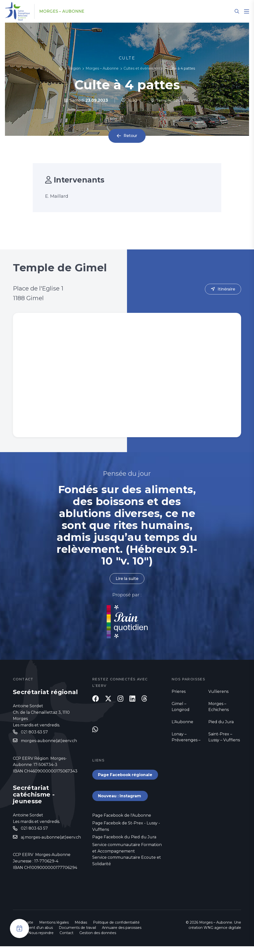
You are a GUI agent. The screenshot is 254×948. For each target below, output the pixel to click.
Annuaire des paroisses (121, 929)
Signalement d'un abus (33, 929)
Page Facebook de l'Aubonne (121, 816)
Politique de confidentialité (116, 924)
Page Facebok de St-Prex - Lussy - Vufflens (126, 827)
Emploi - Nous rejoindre (33, 934)
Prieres (179, 691)
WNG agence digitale (222, 929)
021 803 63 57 (34, 732)
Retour (130, 136)
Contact (66, 934)
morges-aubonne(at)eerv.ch (49, 740)
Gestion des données (97, 934)
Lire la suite (127, 578)
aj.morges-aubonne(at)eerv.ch (51, 837)
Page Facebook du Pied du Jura (124, 838)
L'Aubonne (182, 721)
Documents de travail (77, 929)
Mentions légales (54, 924)
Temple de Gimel (170, 100)
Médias (81, 924)
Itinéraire (226, 289)
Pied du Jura (221, 721)
